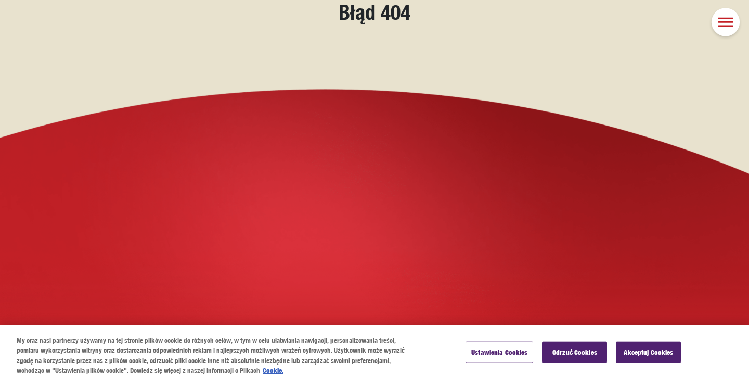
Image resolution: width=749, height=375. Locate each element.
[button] (725, 23)
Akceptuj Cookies (648, 357)
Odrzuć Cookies (574, 357)
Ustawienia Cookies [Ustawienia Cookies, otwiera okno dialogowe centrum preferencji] (499, 357)
